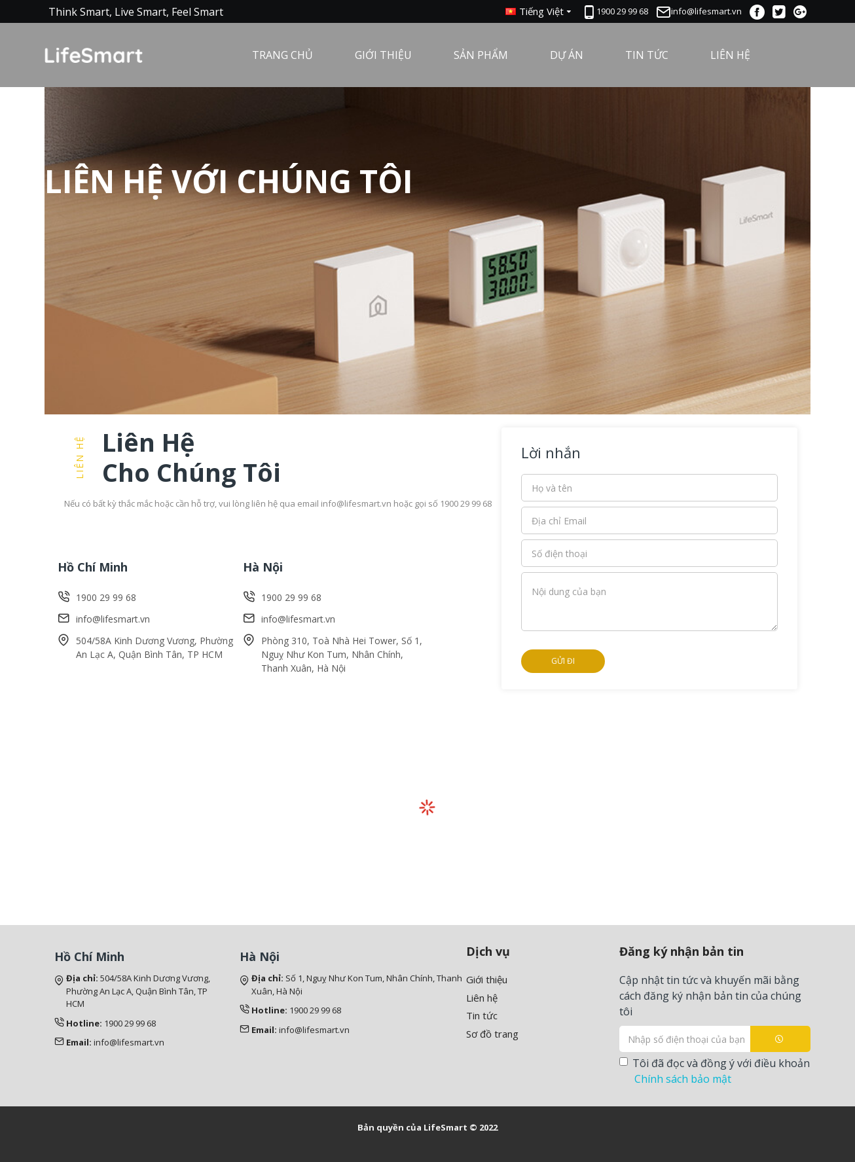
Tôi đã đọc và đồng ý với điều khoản (714, 1071)
